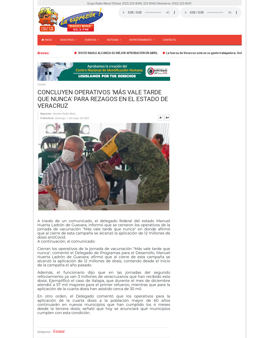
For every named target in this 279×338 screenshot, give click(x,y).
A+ (167, 117)
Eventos (92, 39)
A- (161, 117)
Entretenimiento (142, 39)
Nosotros (68, 39)
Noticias (114, 39)
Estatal (41, 84)
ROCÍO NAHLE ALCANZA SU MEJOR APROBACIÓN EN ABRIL (118, 53)
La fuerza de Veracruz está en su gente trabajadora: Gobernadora (211, 53)
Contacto (169, 39)
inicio (47, 39)
